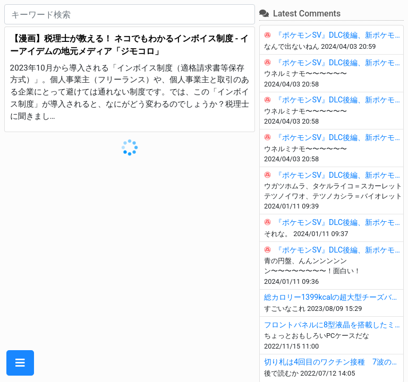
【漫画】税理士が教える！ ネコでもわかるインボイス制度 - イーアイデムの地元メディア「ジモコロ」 (129, 44)
